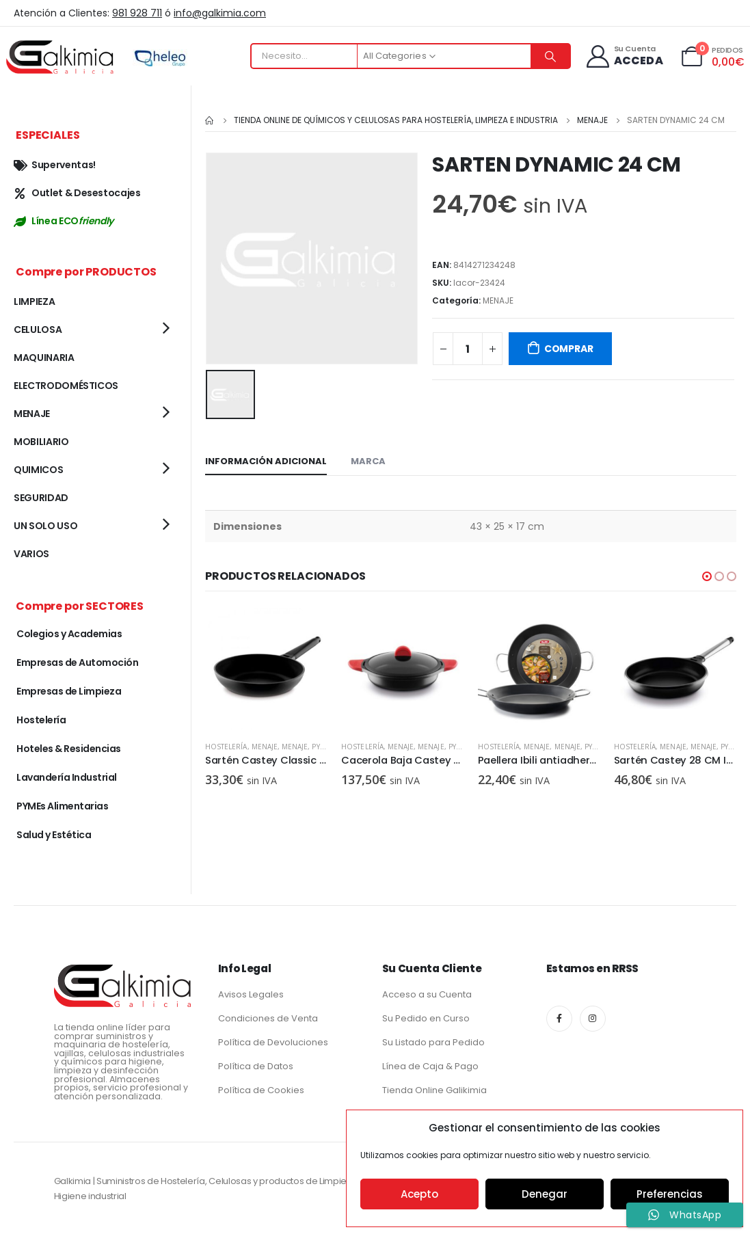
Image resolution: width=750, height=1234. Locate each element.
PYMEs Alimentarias (62, 806)
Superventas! (55, 165)
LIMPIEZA (34, 301)
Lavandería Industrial (66, 777)
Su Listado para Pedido (433, 1042)
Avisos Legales (251, 994)
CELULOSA (38, 329)
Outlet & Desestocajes (77, 193)
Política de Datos (255, 1066)
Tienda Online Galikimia (434, 1090)
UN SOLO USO (45, 526)
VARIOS (31, 554)
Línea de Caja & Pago (430, 1066)
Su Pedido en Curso (426, 1018)
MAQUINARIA (44, 357)
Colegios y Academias (69, 634)
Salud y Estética (53, 835)
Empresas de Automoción (77, 662)
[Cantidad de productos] (468, 348)
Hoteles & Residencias (68, 748)
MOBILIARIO (41, 441)
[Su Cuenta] (624, 56)
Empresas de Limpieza (68, 691)
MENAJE (498, 300)
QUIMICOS (38, 470)
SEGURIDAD (41, 498)
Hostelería (226, 744)
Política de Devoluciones (273, 1042)
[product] (266, 667)
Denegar (544, 1194)
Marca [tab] (368, 459)
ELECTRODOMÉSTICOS (66, 385)
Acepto (419, 1194)
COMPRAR (568, 349)
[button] (707, 574)
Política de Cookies (261, 1090)
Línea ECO (63, 221)
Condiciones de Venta (268, 1018)
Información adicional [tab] (266, 459)
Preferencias (670, 1194)
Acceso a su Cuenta (427, 994)
